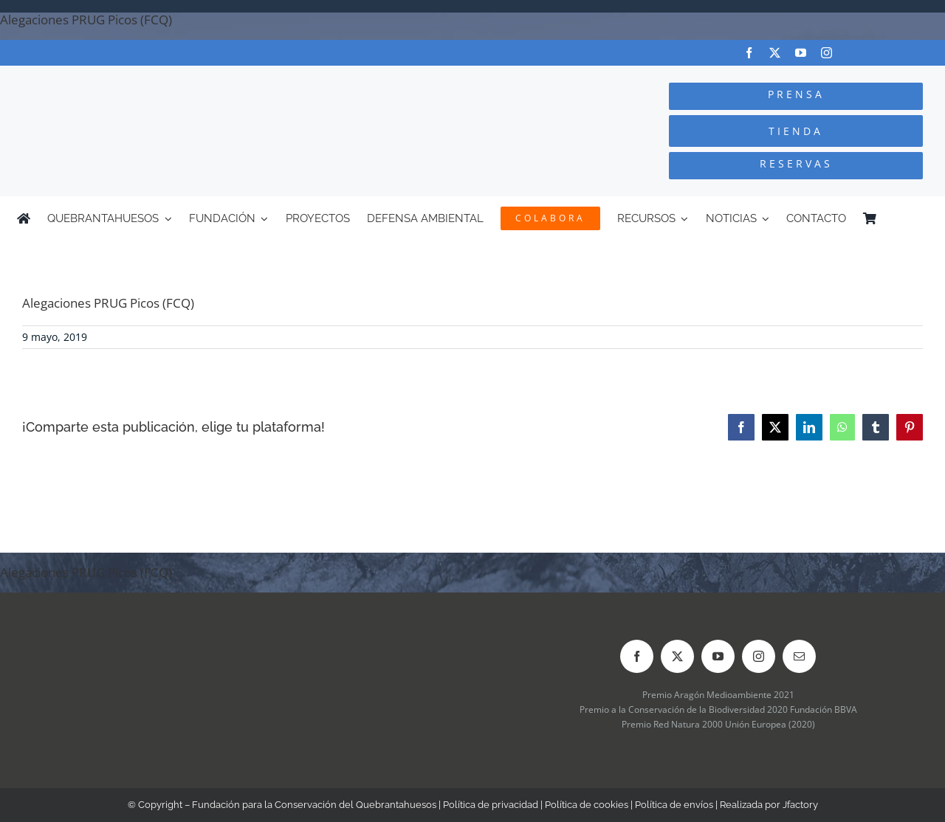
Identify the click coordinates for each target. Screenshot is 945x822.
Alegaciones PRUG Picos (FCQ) (86, 19)
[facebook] (749, 52)
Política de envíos (674, 804)
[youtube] (800, 52)
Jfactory (800, 804)
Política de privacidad (490, 804)
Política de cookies (586, 804)
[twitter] (774, 52)
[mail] (799, 656)
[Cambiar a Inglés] (921, 218)
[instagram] (826, 52)
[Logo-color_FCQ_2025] (178, 79)
